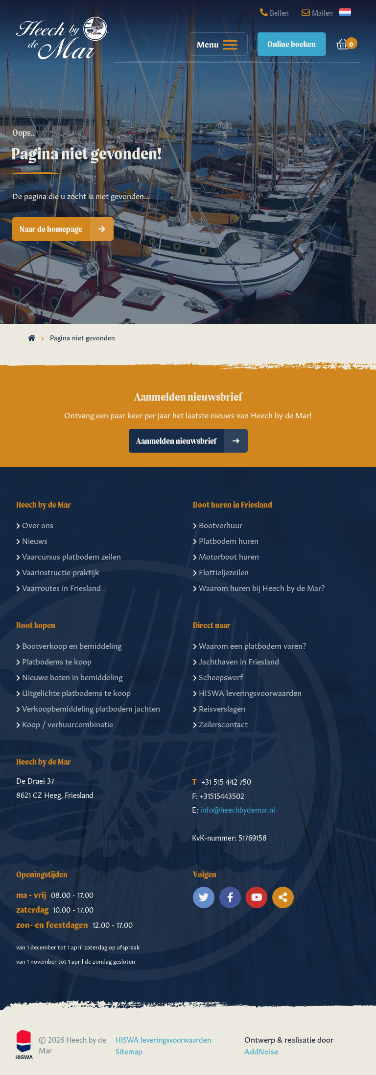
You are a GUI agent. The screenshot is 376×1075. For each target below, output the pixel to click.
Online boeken (291, 44)
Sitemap (129, 1051)
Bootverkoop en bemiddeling (68, 645)
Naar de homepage (67, 229)
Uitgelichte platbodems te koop (73, 692)
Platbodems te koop (54, 660)
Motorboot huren (226, 555)
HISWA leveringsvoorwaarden (247, 692)
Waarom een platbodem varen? (249, 645)
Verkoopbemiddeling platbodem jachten (88, 707)
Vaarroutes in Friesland (58, 587)
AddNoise (261, 1050)
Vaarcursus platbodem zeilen (68, 555)
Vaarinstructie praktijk (57, 571)
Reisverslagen (219, 707)
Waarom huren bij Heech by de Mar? (259, 587)
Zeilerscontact (220, 723)
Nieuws (31, 540)
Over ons (34, 524)
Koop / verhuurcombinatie (64, 723)
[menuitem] (213, 44)
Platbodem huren (225, 540)
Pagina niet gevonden (82, 337)
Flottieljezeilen (221, 571)
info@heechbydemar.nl (237, 809)
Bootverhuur (217, 524)
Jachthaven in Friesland (236, 660)
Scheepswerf (218, 676)
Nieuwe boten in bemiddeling (69, 676)
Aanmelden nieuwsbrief (192, 441)
